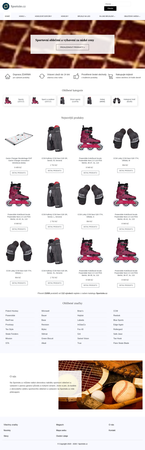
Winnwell (45, 311)
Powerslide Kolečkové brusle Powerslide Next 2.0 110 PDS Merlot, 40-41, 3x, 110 (126, 216)
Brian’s (80, 311)
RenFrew (9, 320)
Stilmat (44, 334)
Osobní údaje (62, 436)
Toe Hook (117, 338)
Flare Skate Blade (121, 343)
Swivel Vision (83, 338)
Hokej (21, 16)
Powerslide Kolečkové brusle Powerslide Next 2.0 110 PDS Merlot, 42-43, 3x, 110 (19, 216)
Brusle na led (84, 16)
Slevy (6, 436)
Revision (45, 325)
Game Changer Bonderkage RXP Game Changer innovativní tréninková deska (19, 160)
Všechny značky (11, 425)
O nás (111, 425)
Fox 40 (80, 329)
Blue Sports (118, 320)
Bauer (44, 315)
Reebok (116, 315)
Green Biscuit (47, 338)
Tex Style (9, 329)
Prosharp (9, 325)
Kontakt (112, 430)
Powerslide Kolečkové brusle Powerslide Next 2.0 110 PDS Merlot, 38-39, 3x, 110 (90, 273)
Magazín (60, 425)
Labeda (80, 320)
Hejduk (80, 315)
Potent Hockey (12, 311)
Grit (79, 334)
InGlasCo (81, 325)
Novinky (7, 430)
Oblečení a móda (131, 16)
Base (43, 320)
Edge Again (118, 325)
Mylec (44, 329)
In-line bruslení (106, 16)
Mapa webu (61, 430)
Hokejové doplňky (43, 16)
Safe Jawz (117, 334)
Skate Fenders (12, 334)
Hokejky (64, 16)
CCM (115, 311)
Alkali (43, 343)
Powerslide (10, 315)
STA (7, 343)
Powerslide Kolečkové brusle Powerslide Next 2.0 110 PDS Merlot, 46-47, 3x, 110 (90, 160)
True (79, 343)
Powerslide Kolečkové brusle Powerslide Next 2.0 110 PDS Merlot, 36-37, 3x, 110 (126, 273)
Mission (9, 338)
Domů (7, 16)
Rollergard (117, 329)
